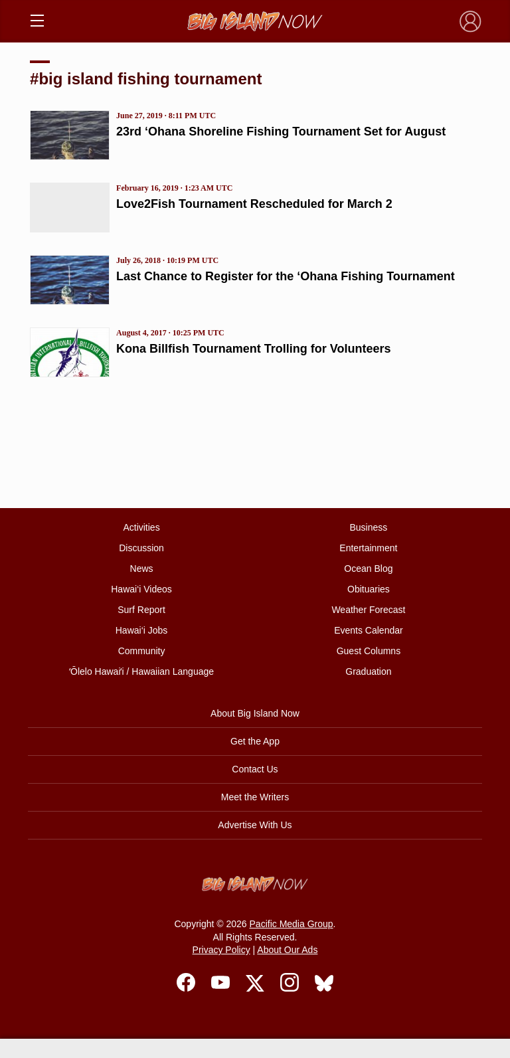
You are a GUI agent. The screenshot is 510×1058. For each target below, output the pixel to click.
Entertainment (368, 548)
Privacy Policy (221, 949)
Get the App (255, 741)
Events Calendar (368, 630)
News (141, 568)
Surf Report (141, 609)
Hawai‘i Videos (141, 589)
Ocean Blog (368, 568)
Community (141, 651)
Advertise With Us (255, 825)
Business (369, 527)
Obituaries (368, 589)
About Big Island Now (255, 713)
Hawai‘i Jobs (142, 630)
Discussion (141, 548)
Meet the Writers (255, 797)
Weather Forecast (368, 609)
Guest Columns (368, 651)
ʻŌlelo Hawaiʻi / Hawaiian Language (141, 671)
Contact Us (255, 769)
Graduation (368, 671)
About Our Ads (287, 949)
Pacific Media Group (291, 924)
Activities (141, 527)
